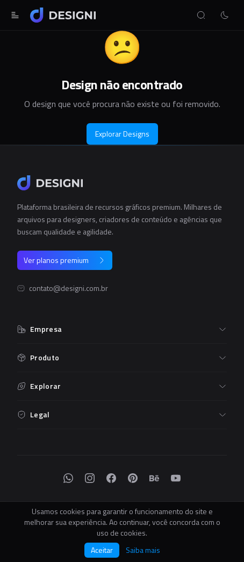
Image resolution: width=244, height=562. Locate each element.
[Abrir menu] (15, 15)
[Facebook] (111, 478)
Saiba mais (143, 550)
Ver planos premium (65, 260)
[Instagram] (89, 478)
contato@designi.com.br (68, 288)
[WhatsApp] (68, 478)
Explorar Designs (122, 133)
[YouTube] (175, 478)
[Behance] (154, 478)
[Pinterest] (132, 478)
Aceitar (102, 550)
